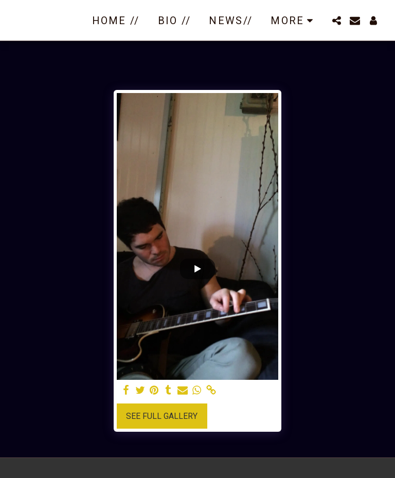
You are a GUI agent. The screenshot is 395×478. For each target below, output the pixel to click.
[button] (336, 20)
